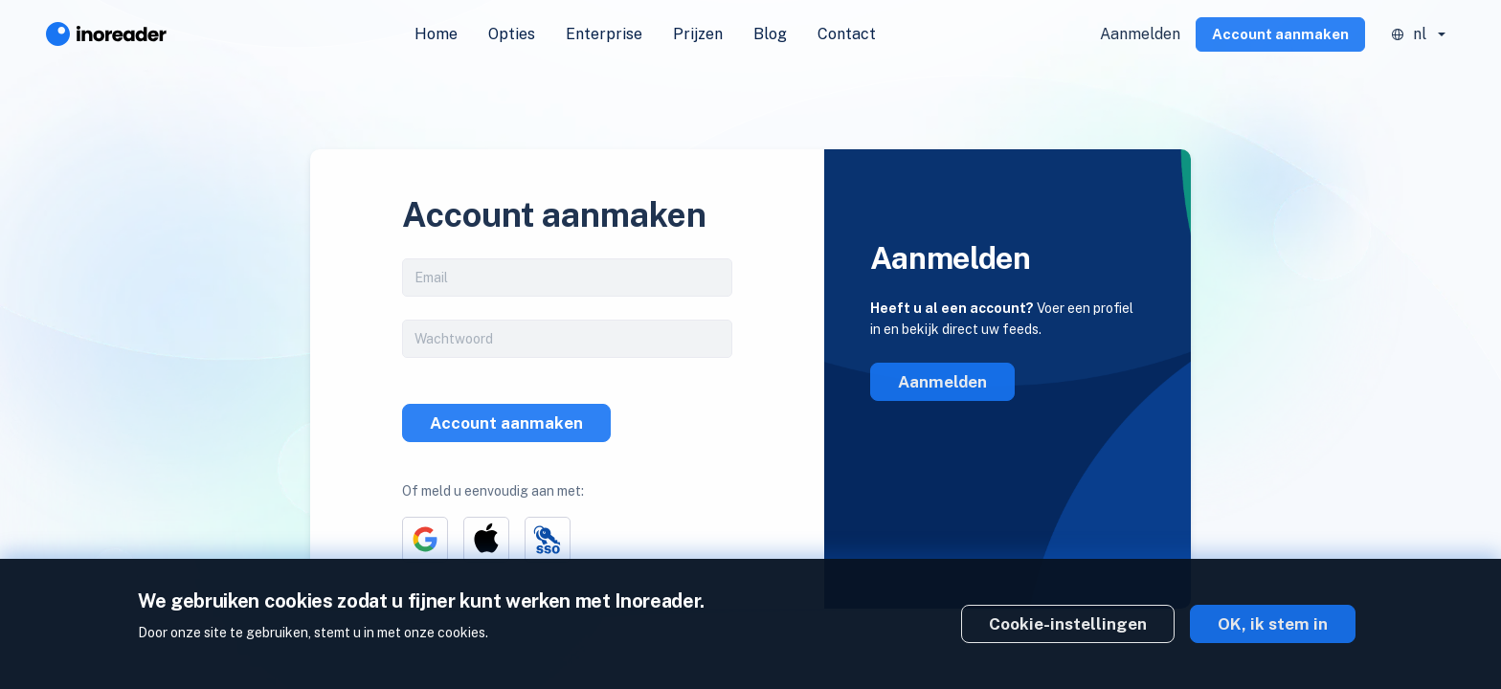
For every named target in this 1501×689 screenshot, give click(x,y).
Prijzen (698, 34)
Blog (770, 34)
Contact (847, 34)
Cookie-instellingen (1068, 623)
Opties (511, 34)
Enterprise (604, 34)
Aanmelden (1140, 34)
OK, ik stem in (1273, 623)
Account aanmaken (1280, 34)
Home (436, 34)
